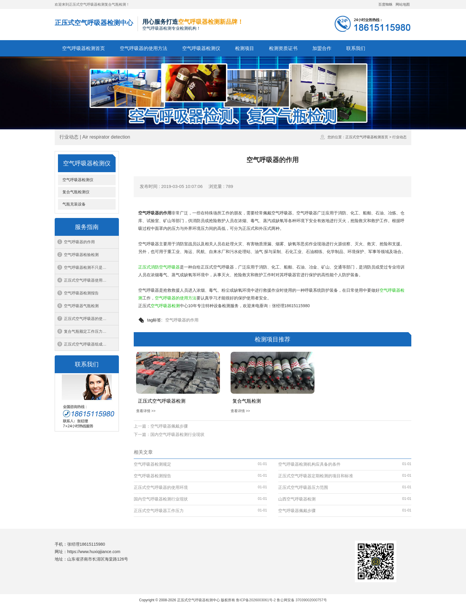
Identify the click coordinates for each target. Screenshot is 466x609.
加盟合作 (321, 48)
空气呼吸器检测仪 (201, 48)
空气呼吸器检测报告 (81, 293)
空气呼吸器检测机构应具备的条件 (309, 464)
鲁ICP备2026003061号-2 (255, 600)
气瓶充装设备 (74, 204)
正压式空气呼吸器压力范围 (303, 487)
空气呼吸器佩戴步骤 (169, 426)
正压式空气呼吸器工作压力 (159, 510)
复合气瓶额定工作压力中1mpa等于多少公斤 (91, 331)
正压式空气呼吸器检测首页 (366, 137)
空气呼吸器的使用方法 (143, 48)
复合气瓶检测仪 (75, 192)
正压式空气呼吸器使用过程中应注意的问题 (91, 280)
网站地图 (403, 4)
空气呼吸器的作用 (79, 242)
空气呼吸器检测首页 (83, 48)
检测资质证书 (283, 48)
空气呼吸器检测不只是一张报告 (91, 267)
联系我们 (355, 48)
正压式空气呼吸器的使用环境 (89, 318)
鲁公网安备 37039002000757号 (302, 600)
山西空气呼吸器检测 (297, 499)
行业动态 (399, 137)
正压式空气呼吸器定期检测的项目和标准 (315, 475)
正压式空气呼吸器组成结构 (87, 344)
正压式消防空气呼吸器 (159, 267)
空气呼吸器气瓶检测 (81, 306)
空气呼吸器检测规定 (152, 464)
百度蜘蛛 (385, 4)
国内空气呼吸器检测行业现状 (177, 434)
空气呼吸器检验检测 (81, 254)
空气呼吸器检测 (165, 305)
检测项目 (244, 48)
